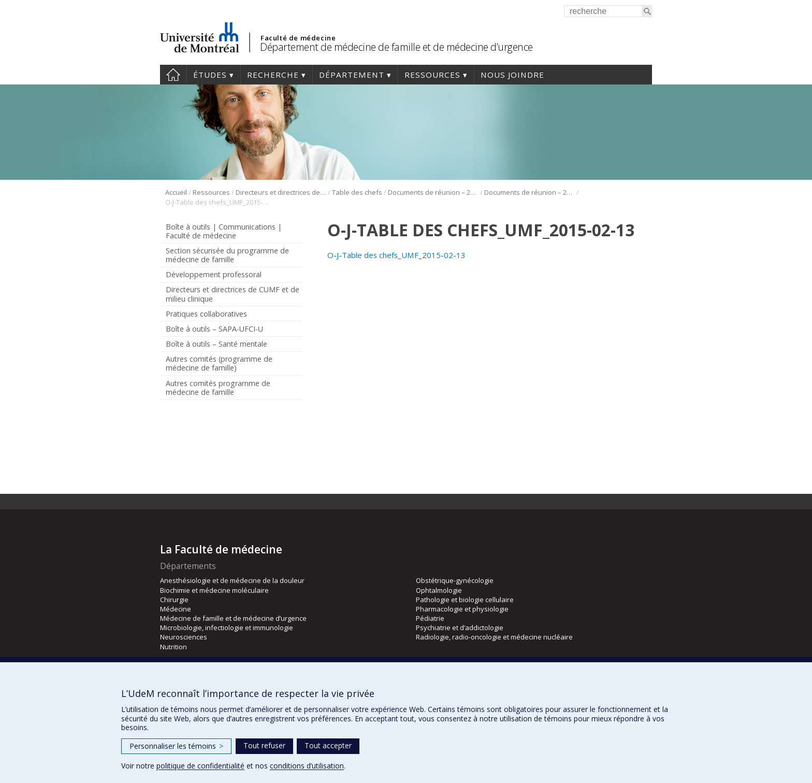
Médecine (175, 609)
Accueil (173, 74)
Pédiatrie (430, 618)
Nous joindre (512, 74)
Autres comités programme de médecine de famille (218, 387)
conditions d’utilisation (307, 766)
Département (351, 74)
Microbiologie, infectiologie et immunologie (226, 627)
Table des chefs (357, 192)
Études (210, 74)
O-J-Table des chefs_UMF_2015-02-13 (396, 255)
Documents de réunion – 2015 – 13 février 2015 (529, 192)
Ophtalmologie (439, 590)
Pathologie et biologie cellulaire (465, 599)
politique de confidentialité (200, 766)
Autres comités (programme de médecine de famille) (219, 363)
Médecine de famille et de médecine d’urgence (233, 618)
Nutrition (173, 646)
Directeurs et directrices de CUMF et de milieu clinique (281, 192)
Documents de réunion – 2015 (433, 192)
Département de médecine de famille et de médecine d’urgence (396, 47)
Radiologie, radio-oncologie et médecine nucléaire (494, 637)
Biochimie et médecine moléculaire (214, 590)
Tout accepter (328, 745)
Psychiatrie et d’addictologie (459, 627)
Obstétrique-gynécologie (455, 580)
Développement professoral (214, 274)
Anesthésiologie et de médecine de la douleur (232, 580)
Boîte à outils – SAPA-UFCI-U (214, 329)
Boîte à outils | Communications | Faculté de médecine (224, 231)
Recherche (273, 74)
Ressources (432, 74)
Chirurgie (174, 599)
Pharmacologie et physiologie (462, 609)
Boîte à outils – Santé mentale (216, 344)
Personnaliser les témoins (176, 746)
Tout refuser (264, 745)
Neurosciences (183, 637)
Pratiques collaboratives (206, 314)
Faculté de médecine (298, 37)
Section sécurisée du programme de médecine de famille (227, 255)
